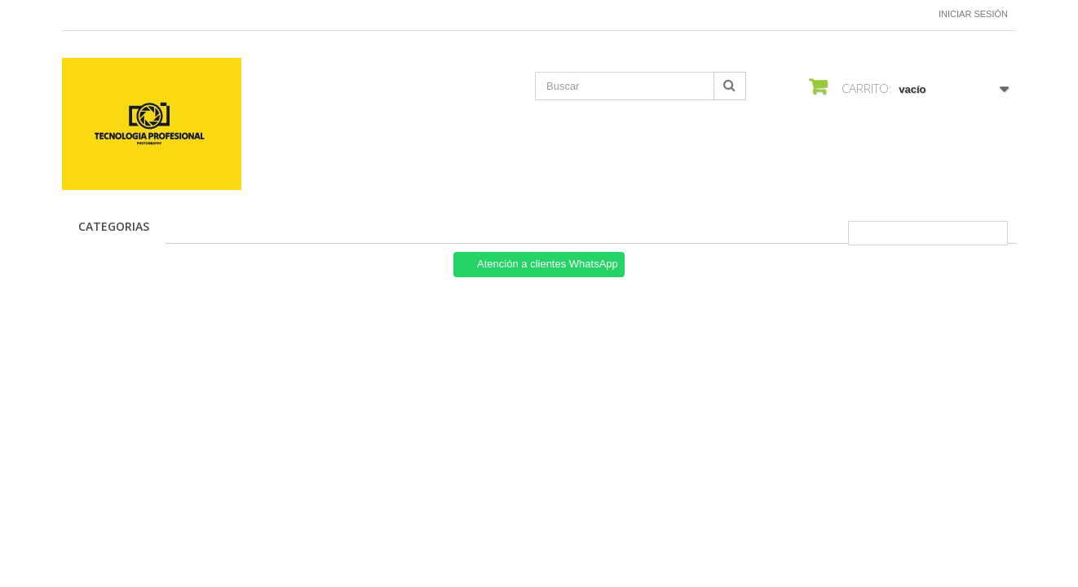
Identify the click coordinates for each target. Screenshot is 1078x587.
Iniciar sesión (973, 14)
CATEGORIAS (113, 226)
